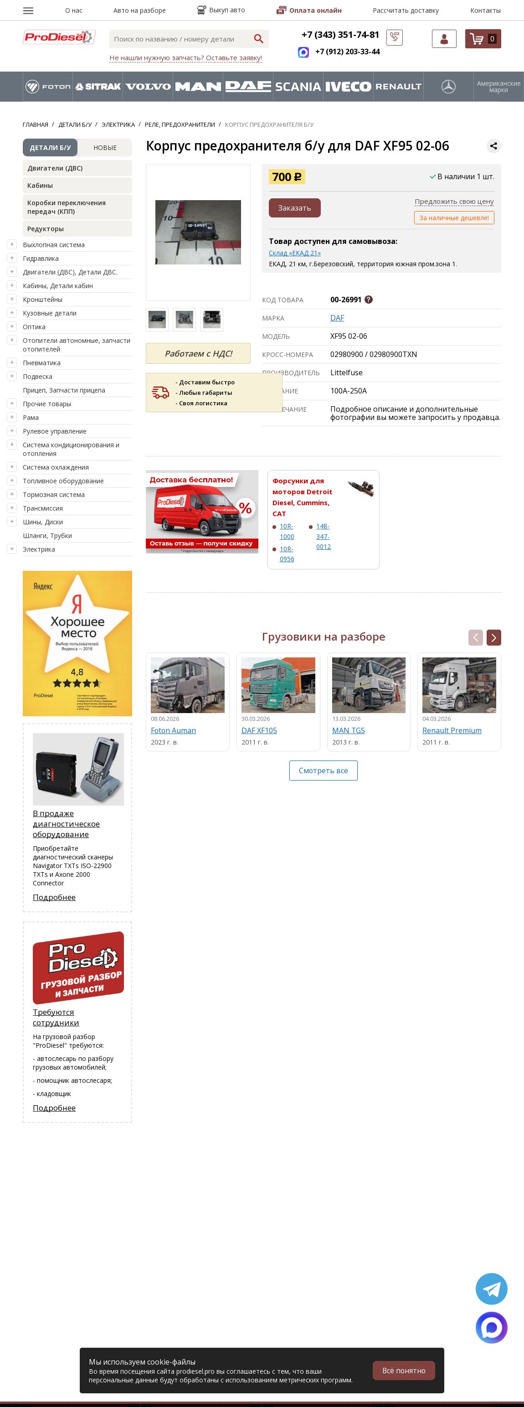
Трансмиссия (43, 508)
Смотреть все (324, 771)
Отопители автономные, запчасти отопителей (76, 344)
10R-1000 (287, 531)
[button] (494, 638)
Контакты (485, 10)
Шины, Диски (43, 521)
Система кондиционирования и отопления (71, 449)
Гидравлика (41, 258)
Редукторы (45, 228)
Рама (31, 417)
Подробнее (54, 897)
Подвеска (37, 376)
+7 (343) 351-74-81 (341, 34)
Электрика (39, 549)
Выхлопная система (54, 244)
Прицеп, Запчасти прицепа (64, 390)
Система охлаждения (56, 467)
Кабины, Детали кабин (58, 285)
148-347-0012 (323, 536)
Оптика (34, 326)
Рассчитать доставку (406, 10)
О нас (73, 10)
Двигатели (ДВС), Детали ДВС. (70, 272)
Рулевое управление (55, 431)
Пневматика (42, 362)
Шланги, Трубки (47, 535)
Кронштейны (42, 299)
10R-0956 (287, 553)
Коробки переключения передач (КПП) (66, 207)
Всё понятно (403, 1371)
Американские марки (499, 86)
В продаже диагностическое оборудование (66, 823)
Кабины (40, 185)
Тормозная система (54, 494)
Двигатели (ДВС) (54, 168)
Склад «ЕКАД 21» (295, 252)
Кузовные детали (50, 313)
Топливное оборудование (63, 480)
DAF (337, 318)
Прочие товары (47, 403)
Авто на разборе (139, 10)
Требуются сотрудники (56, 1017)
